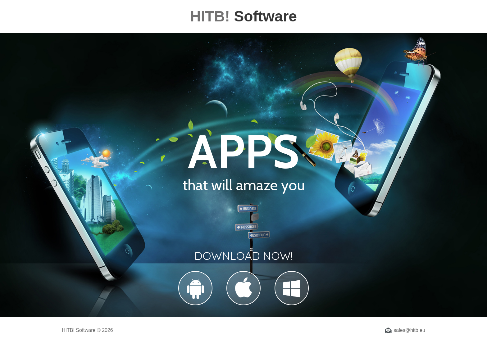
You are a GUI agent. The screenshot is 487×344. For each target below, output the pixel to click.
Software (243, 16)
